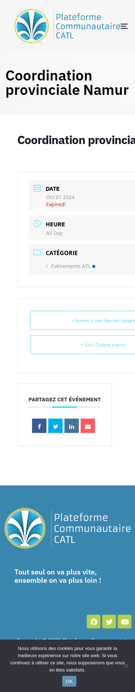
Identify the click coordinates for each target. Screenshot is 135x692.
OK (69, 681)
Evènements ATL (70, 266)
